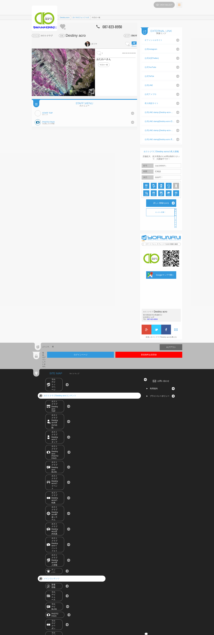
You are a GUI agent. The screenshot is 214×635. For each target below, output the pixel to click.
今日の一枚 (104, 65)
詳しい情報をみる (161, 200)
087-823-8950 (152, 316)
